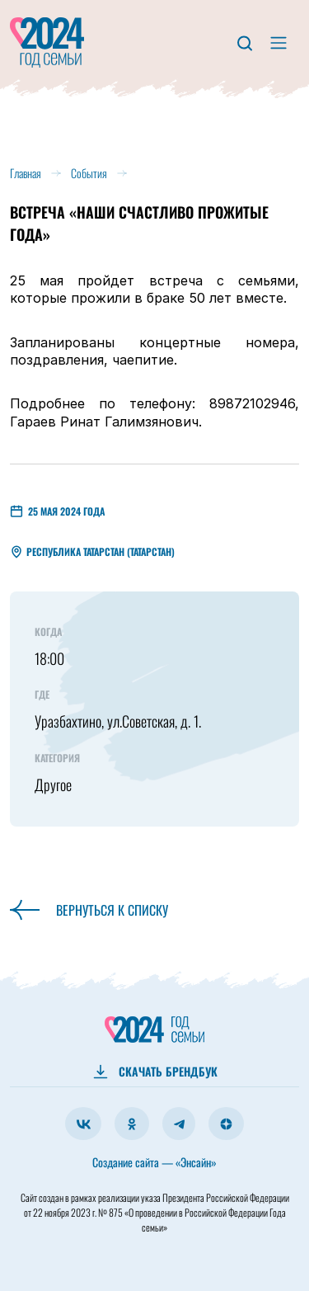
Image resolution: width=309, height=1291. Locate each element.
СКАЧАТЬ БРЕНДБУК (168, 1071)
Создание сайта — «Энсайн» (154, 1162)
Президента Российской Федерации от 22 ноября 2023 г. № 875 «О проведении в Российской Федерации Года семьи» (156, 1212)
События (89, 172)
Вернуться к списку (89, 910)
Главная (25, 172)
